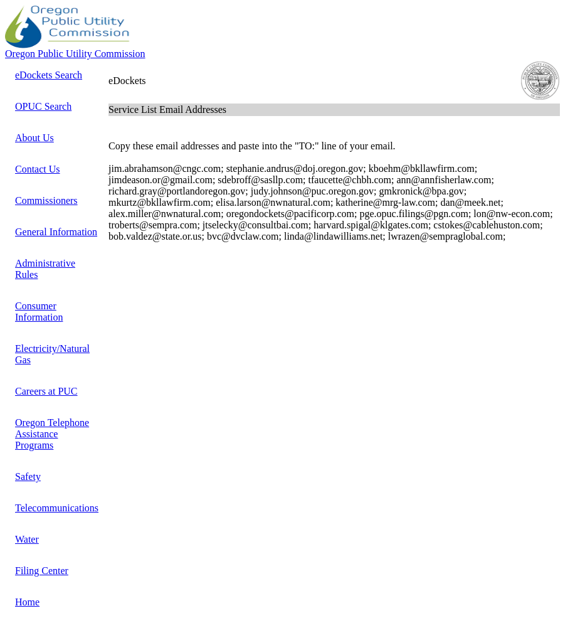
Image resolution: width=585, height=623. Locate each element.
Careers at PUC (46, 391)
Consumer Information (39, 311)
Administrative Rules (45, 269)
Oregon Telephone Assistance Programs (52, 433)
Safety (28, 476)
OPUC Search (43, 106)
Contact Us (37, 169)
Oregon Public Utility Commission (75, 53)
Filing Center (41, 570)
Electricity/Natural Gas (52, 354)
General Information (56, 231)
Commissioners (46, 200)
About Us (34, 137)
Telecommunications (56, 508)
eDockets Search (48, 75)
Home (27, 602)
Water (27, 539)
